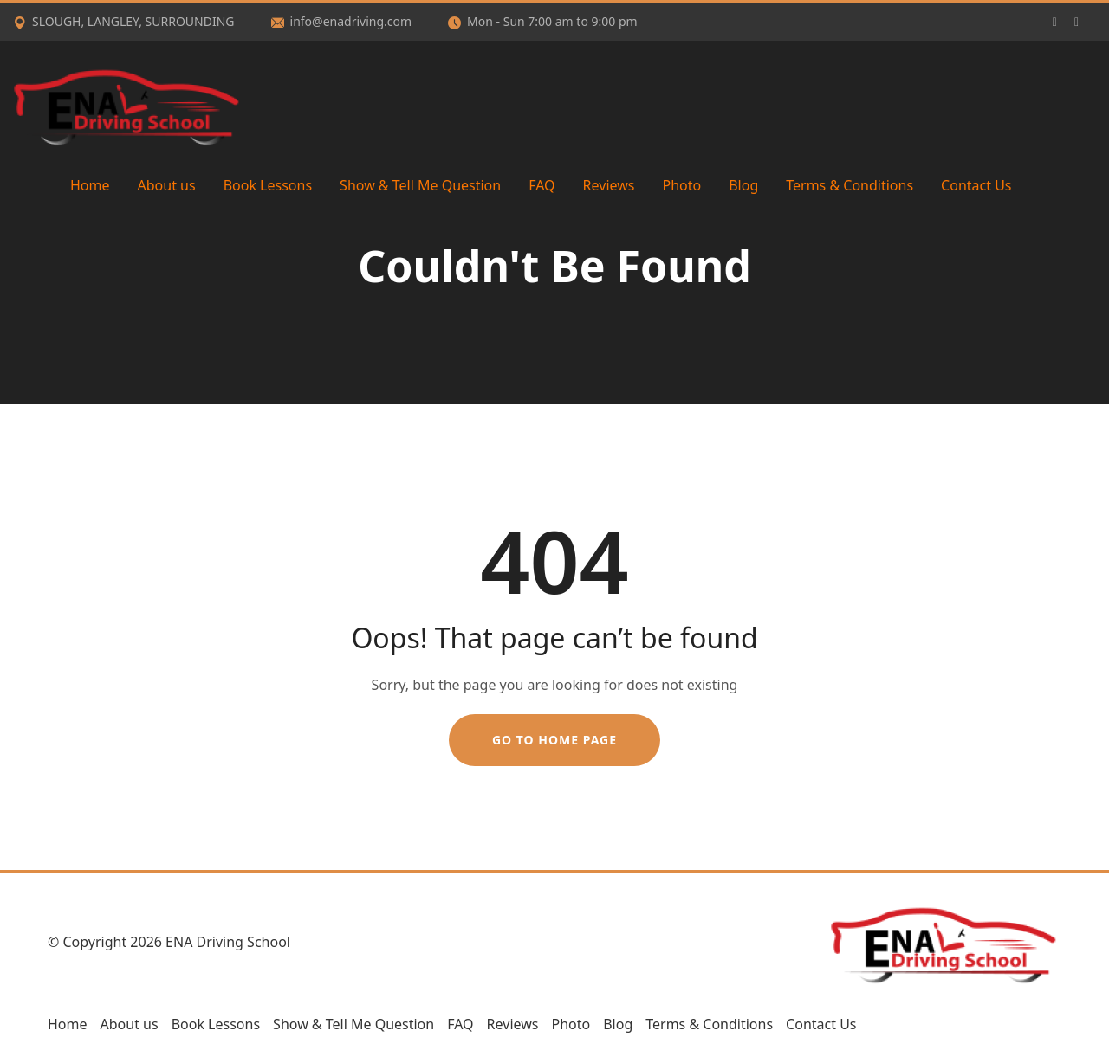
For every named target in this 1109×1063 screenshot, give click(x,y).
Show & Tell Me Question (420, 185)
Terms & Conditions (849, 185)
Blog (743, 185)
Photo (681, 185)
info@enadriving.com (341, 21)
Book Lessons (268, 185)
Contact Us (976, 185)
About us (167, 185)
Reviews (609, 185)
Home (90, 185)
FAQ (541, 185)
